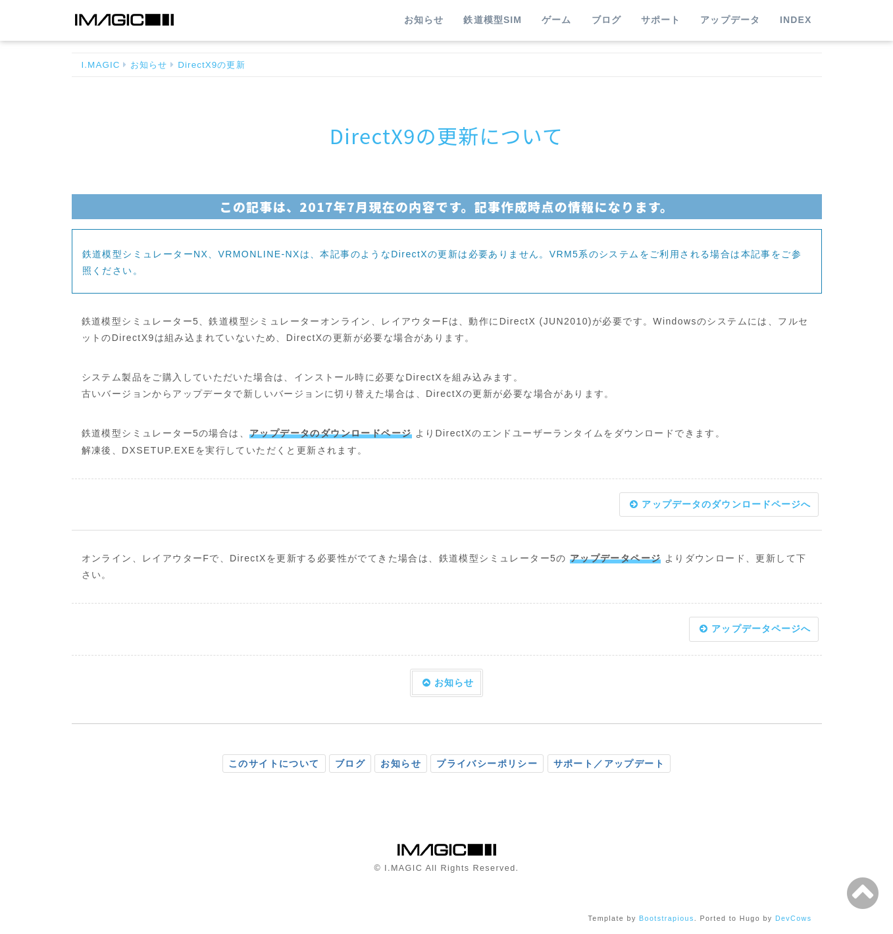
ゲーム (556, 19)
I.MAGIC (101, 65)
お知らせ (424, 19)
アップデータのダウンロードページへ (720, 504)
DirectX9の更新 (211, 65)
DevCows (793, 918)
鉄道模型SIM (492, 19)
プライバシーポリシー (487, 763)
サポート (660, 19)
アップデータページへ (755, 628)
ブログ (606, 19)
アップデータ (730, 19)
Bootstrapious (666, 918)
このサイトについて (274, 763)
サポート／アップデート (609, 763)
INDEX (795, 19)
